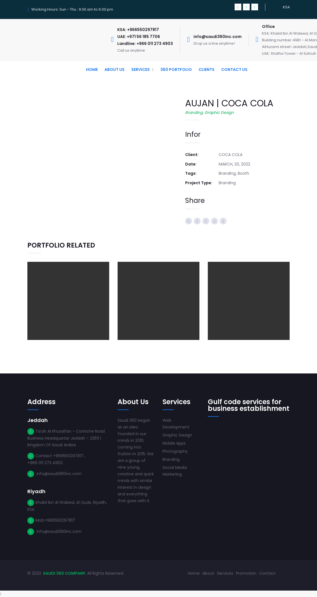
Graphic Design (219, 112)
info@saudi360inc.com (218, 36)
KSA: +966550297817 (138, 29)
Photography (175, 451)
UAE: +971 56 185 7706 (138, 36)
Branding (193, 112)
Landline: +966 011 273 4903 (145, 43)
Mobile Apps (174, 443)
